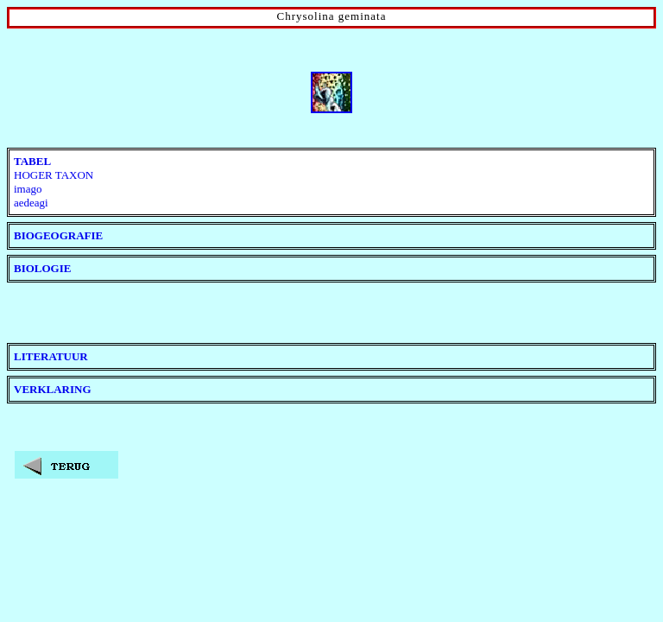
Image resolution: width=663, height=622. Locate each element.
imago (28, 188)
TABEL (32, 161)
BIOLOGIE (42, 268)
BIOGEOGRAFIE (58, 235)
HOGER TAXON (53, 174)
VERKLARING (53, 389)
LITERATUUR (51, 356)
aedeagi (31, 202)
